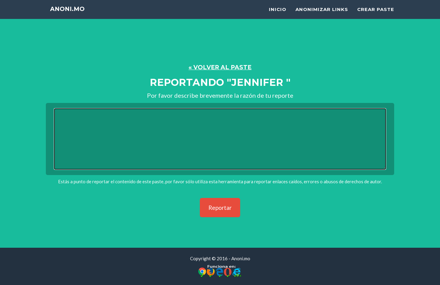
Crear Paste (375, 17)
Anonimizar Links (321, 17)
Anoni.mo (71, 18)
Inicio (277, 17)
